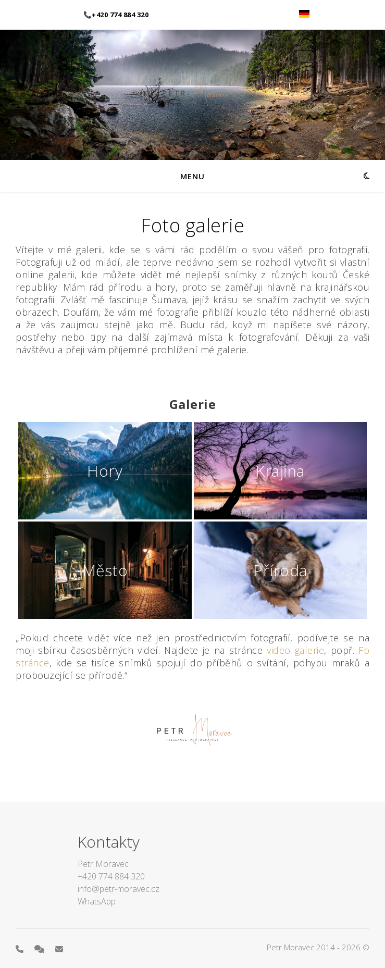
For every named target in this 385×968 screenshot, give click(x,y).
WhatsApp (97, 901)
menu (192, 176)
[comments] (40, 949)
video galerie (295, 650)
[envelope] (59, 949)
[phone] (21, 949)
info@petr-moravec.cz (118, 889)
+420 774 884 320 (111, 876)
